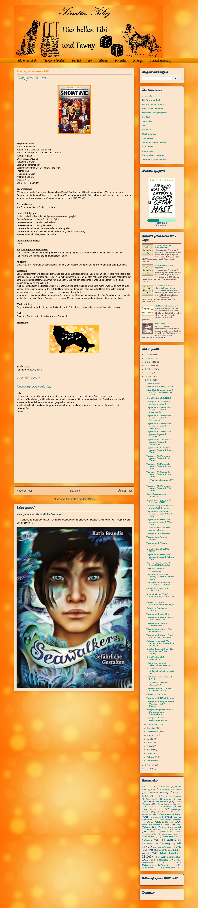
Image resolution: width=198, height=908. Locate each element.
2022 (149, 369)
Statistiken (120, 60)
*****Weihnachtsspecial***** (160, 481)
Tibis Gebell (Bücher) (54, 60)
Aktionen (103, 60)
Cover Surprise (164, 804)
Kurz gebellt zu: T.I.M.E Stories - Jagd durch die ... (160, 596)
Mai (149, 746)
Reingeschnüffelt (149, 834)
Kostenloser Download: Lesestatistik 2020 (158, 583)
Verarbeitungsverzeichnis (154, 159)
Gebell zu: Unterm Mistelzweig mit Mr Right (160, 603)
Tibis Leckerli (170, 853)
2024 (148, 362)
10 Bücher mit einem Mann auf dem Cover (165, 287)
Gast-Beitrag (162, 812)
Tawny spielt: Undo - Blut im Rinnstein (159, 630)
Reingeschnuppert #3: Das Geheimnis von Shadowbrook (159, 711)
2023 (148, 365)
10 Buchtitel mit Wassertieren (163, 246)
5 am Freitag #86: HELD (158, 398)
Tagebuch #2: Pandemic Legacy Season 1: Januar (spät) (160, 576)
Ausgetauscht (175, 796)
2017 (148, 769)
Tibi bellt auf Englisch (163, 847)
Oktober (151, 728)
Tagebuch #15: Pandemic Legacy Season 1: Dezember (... (158, 409)
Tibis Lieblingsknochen (168, 856)
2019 (148, 380)
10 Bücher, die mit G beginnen (165, 266)
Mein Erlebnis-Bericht (160, 822)
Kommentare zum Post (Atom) (80, 499)
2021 (148, 373)
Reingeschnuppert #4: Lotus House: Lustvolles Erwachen (160, 643)
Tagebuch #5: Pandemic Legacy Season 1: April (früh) (159, 513)
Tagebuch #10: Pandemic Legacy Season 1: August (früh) (160, 450)
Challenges (138, 60)
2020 (149, 376)
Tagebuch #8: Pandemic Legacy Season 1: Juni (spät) (158, 466)
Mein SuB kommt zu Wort (155, 824)
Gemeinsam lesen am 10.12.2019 (157, 589)
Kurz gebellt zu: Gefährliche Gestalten (39, 514)
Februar (151, 757)
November (152, 724)
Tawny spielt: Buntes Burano (156, 538)
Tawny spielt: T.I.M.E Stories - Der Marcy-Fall (160, 618)
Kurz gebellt (156, 817)
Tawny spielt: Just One (157, 614)
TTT (162, 840)
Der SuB (76, 60)
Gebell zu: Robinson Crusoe (156, 609)
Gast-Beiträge (149, 134)
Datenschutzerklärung (160, 60)
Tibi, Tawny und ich (26, 60)
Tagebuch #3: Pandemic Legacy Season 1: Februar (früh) (160, 556)
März (150, 753)
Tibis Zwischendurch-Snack (161, 863)
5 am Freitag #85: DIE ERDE (157, 550)
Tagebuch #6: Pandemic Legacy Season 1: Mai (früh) (158, 488)
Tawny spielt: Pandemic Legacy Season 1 (158, 402)
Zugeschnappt (168, 867)
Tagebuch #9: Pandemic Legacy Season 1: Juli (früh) (158, 458)
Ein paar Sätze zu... (161, 807)
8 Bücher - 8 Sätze (170, 789)
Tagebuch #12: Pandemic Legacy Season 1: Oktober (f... (158, 433)
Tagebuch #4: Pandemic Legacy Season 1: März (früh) (159, 521)
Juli (149, 739)
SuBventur (147, 840)
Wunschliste (148, 867)
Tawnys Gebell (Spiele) (153, 104)
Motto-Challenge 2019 (167, 306)
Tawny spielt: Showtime (158, 533)
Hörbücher (147, 121)
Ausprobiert (151, 799)
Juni (149, 742)
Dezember (152, 383)
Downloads (147, 151)
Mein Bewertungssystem (154, 112)
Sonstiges (169, 836)
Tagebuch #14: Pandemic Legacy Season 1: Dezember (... (158, 417)
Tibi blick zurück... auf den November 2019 (158, 689)
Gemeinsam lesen (170, 814)
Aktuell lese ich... (163, 324)
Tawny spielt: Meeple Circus (156, 544)
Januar (150, 760)
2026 (149, 354)
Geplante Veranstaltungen (155, 142)
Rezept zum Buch (169, 834)
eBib (90, 60)
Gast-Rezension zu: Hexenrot (156, 495)
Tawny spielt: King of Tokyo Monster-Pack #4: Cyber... (160, 703)
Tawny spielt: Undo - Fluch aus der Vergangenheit (159, 636)
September (153, 731)
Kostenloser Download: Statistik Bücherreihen (158, 564)
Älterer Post (125, 490)
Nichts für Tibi (174, 829)
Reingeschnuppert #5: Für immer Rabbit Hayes (159, 507)
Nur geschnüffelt (161, 832)
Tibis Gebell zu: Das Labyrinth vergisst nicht (159, 664)
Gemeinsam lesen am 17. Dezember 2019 (158, 501)
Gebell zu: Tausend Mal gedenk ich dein (158, 529)
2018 (148, 765)
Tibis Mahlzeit (159, 859)
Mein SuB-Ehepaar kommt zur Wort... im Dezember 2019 (159, 392)
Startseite (75, 490)
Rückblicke (148, 836)
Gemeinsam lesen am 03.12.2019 (157, 683)
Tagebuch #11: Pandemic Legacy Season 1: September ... (158, 442)
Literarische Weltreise (170, 819)
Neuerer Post (24, 490)
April (149, 750)
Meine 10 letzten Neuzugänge (155, 569)
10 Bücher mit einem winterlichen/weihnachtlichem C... (160, 671)
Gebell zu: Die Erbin (156, 694)
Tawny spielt (36, 369)
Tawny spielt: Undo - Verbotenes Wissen (157, 719)
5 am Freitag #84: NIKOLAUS (155, 658)
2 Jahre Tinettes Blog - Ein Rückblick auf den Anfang (159, 651)
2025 (149, 358)
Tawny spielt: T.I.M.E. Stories (160, 698)
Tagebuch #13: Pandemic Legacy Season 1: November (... (158, 425)
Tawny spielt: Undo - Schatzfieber (156, 624)
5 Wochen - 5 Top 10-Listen (156, 787)
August (151, 735)
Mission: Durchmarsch (169, 827)
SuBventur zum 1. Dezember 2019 (160, 678)
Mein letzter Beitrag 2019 (159, 386)
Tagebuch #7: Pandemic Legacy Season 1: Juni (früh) (158, 474)
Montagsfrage (154, 829)
